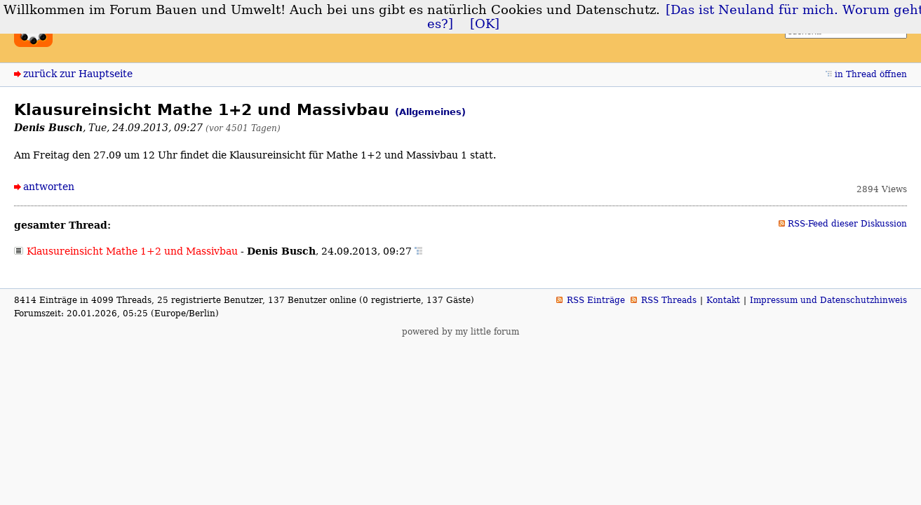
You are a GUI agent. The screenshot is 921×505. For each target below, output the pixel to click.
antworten (48, 186)
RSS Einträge (596, 300)
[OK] (484, 24)
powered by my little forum (460, 332)
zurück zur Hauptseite (78, 73)
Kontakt (723, 300)
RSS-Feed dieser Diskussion (847, 224)
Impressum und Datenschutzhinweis (828, 300)
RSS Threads (669, 300)
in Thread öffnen (871, 74)
